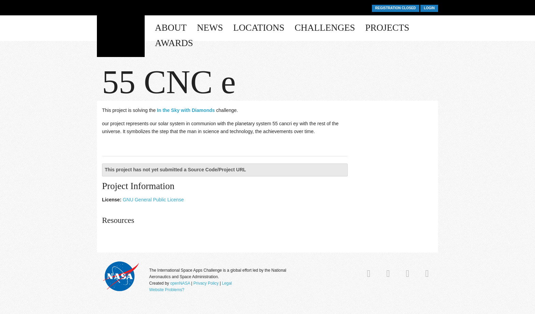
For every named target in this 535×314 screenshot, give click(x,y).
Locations (259, 28)
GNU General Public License (153, 199)
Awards (174, 43)
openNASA (180, 283)
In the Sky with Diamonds (186, 110)
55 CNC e (169, 81)
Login (429, 8)
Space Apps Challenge (121, 31)
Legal (227, 283)
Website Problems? (166, 289)
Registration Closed (395, 8)
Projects (387, 28)
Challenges (325, 28)
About (171, 28)
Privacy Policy (206, 283)
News (210, 28)
